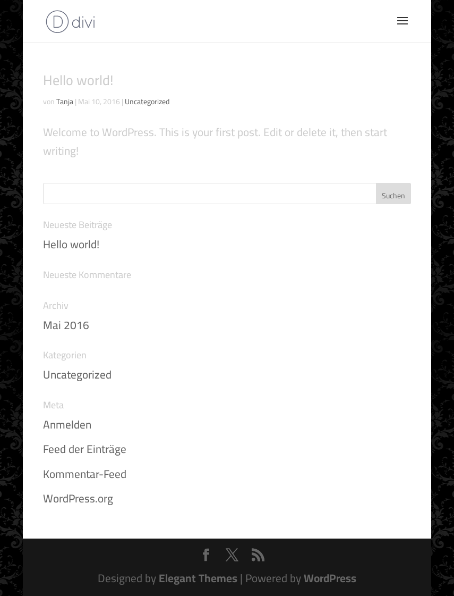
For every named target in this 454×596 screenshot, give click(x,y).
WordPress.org (78, 498)
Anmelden (67, 424)
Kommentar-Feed (84, 474)
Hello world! (78, 80)
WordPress (330, 578)
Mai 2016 (66, 325)
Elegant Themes (198, 578)
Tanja (64, 101)
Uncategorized (147, 101)
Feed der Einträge (84, 449)
